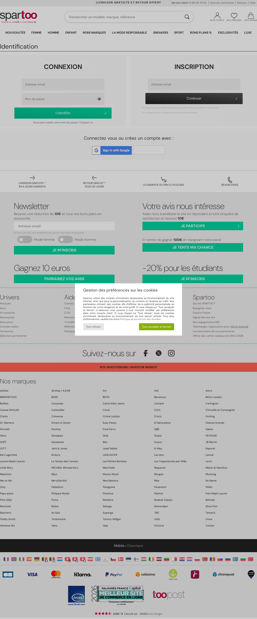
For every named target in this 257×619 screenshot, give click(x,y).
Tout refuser (93, 326)
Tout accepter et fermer (156, 326)
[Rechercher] (187, 17)
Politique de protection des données (140, 319)
